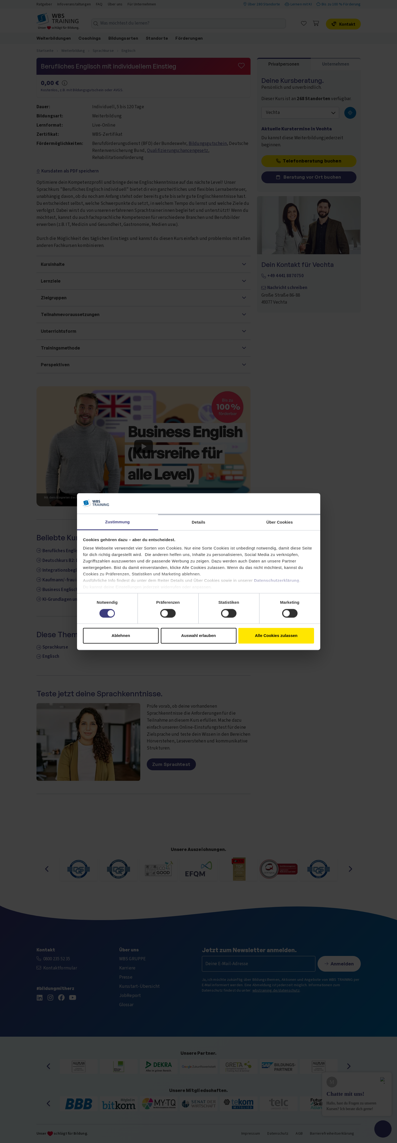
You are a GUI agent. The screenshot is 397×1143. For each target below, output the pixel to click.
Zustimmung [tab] (117, 522)
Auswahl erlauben (198, 635)
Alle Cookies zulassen (276, 635)
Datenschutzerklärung (276, 580)
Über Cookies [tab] (279, 522)
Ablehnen (121, 635)
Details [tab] (198, 522)
